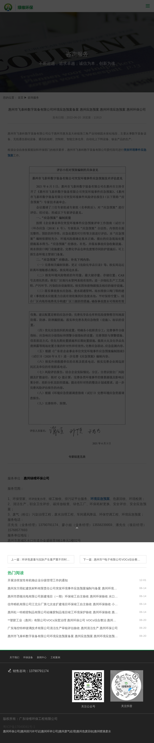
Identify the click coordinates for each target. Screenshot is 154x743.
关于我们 (14, 658)
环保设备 (28, 658)
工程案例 (55, 658)
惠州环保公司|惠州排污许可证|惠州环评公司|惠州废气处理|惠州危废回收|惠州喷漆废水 (57, 731)
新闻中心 (42, 658)
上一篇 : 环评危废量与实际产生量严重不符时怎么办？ (42, 559)
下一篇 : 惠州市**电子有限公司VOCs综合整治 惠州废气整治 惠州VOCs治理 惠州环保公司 (114, 559)
